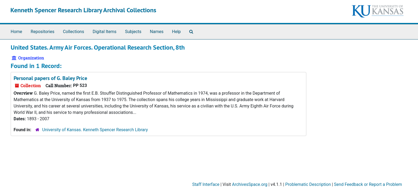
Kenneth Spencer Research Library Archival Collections (83, 10)
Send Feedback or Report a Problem (368, 184)
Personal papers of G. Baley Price (50, 78)
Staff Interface (205, 184)
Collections (73, 31)
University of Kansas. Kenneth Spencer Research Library (95, 129)
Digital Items (104, 31)
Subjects (133, 31)
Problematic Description (308, 184)
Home (16, 31)
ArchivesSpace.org (249, 184)
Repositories (42, 31)
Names (156, 31)
